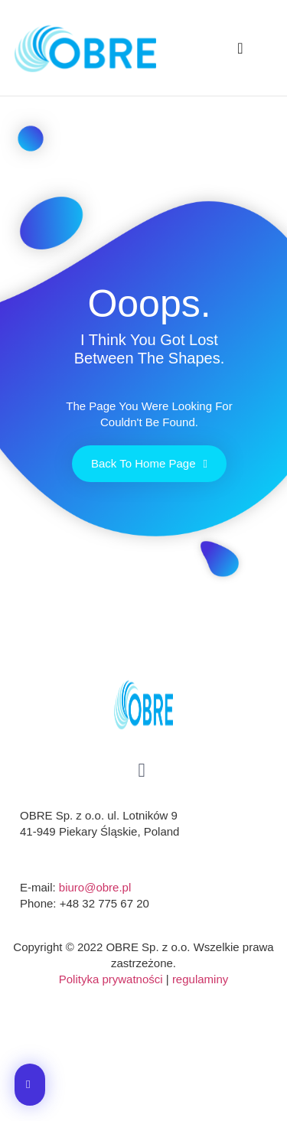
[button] (239, 48)
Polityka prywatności (111, 979)
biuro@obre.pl (95, 887)
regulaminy (200, 979)
